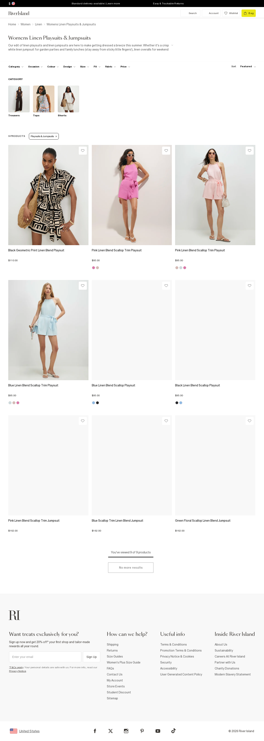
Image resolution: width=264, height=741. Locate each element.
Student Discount (119, 692)
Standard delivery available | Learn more (96, 3)
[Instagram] (126, 731)
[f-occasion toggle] (35, 66)
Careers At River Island (230, 656)
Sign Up (91, 657)
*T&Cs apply (16, 667)
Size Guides (115, 656)
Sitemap (112, 698)
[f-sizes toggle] (84, 66)
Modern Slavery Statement (233, 674)
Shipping (112, 644)
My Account (115, 680)
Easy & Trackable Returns (168, 3)
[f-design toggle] (69, 66)
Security (166, 662)
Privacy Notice (17, 671)
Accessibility (168, 668)
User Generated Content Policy (181, 674)
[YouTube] (158, 731)
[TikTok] (173, 730)
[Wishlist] (83, 151)
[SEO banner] (90, 48)
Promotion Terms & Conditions (181, 650)
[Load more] (130, 567)
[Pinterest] (142, 731)
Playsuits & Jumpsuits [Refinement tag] (44, 136)
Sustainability (224, 650)
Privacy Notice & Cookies (177, 656)
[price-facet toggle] (125, 66)
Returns (112, 650)
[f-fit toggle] (97, 66)
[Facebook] (95, 731)
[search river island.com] (190, 13)
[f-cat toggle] (16, 66)
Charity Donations (227, 668)
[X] (110, 731)
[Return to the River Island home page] (21, 13)
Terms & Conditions (173, 644)
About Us (221, 644)
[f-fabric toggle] (110, 66)
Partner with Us (225, 662)
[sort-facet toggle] (242, 66)
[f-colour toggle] (53, 66)
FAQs (110, 668)
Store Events (116, 686)
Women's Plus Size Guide (123, 662)
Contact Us (115, 674)
